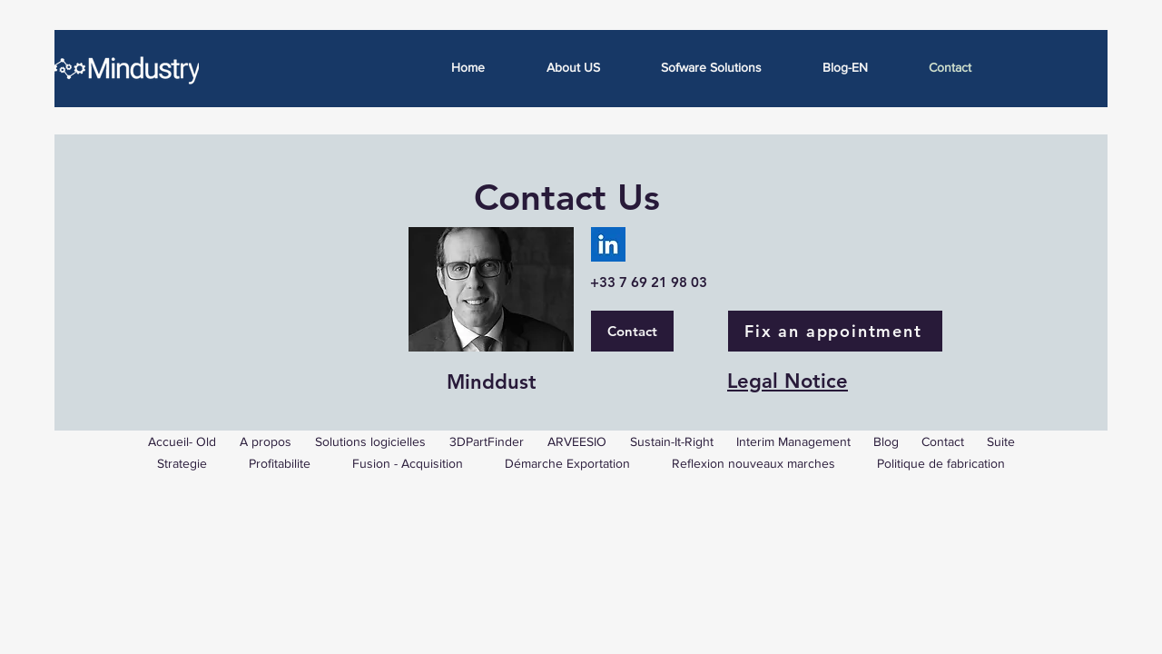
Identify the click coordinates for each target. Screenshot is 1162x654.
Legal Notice (787, 381)
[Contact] (632, 331)
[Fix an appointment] (835, 331)
